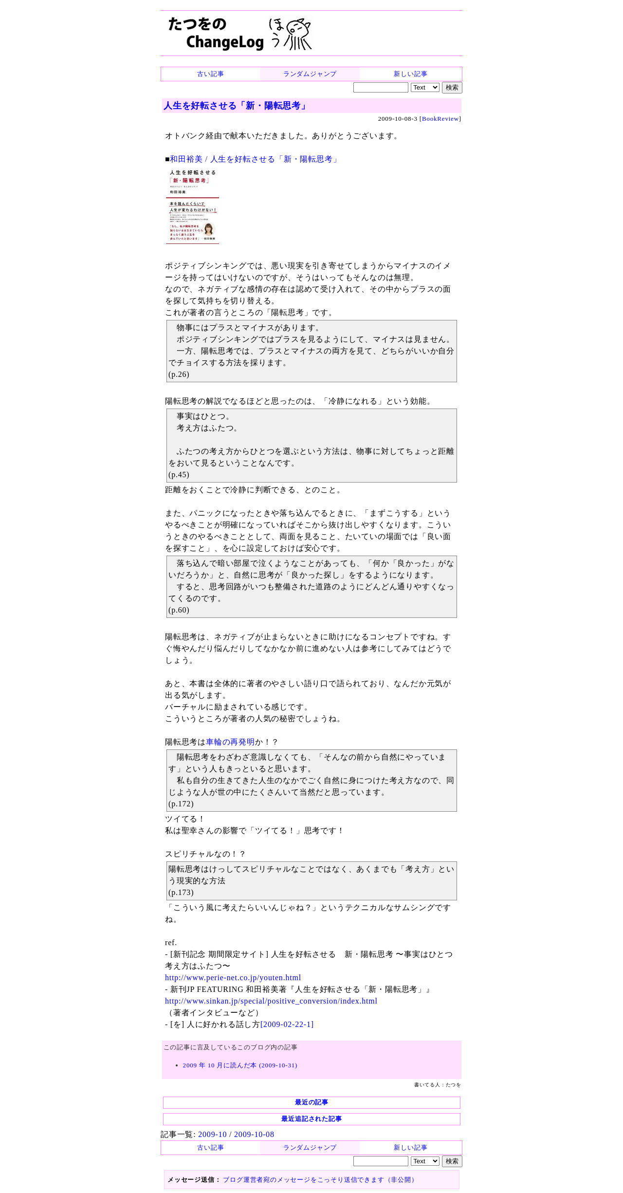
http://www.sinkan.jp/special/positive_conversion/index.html (271, 1001)
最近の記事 (312, 1102)
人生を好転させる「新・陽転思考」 (237, 106)
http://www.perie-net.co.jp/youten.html (233, 977)
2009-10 (212, 1134)
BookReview (440, 118)
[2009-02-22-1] (287, 1024)
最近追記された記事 (311, 1118)
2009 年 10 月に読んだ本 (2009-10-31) (240, 1065)
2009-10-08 (254, 1134)
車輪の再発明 (230, 742)
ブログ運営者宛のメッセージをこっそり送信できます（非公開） (320, 1179)
